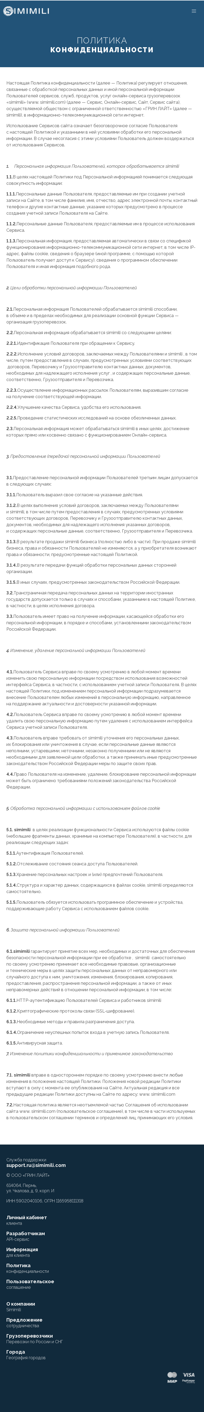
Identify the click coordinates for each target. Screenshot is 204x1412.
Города (26, 1354)
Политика (27, 1268)
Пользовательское (30, 1284)
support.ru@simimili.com (36, 1165)
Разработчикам (25, 1236)
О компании (20, 1306)
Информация (22, 1252)
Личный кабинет (26, 1220)
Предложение (24, 1322)
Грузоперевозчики (34, 1338)
